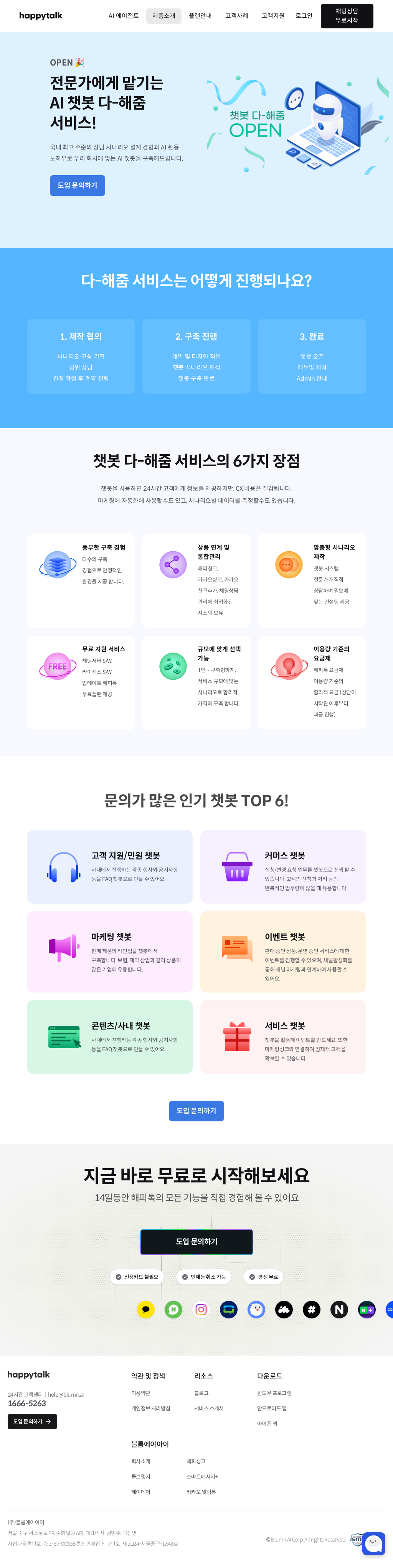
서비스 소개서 (209, 1408)
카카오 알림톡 (201, 1492)
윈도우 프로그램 (274, 1393)
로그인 (304, 16)
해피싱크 (196, 1461)
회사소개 (140, 1461)
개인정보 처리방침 (150, 1408)
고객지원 (273, 16)
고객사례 (236, 16)
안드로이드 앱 (272, 1408)
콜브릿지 (140, 1476)
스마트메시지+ (202, 1476)
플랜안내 (200, 16)
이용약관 (140, 1393)
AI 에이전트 (124, 16)
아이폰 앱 (267, 1423)
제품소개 (163, 16)
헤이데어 (140, 1492)
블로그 (201, 1393)
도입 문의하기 (77, 185)
